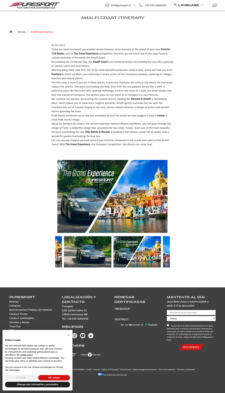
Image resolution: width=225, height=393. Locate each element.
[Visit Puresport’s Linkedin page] (91, 337)
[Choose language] (191, 318)
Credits (89, 369)
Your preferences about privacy (112, 375)
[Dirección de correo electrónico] (191, 312)
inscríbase (191, 347)
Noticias (22, 31)
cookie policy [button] (26, 355)
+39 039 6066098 (77, 318)
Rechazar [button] (21, 377)
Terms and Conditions (166, 369)
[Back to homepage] (11, 31)
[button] (214, 5)
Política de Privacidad (109, 369)
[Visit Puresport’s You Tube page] (82, 337)
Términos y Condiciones (186, 369)
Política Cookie (125, 369)
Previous (50, 253)
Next (174, 253)
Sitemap (96, 369)
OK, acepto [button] (54, 377)
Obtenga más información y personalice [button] (37, 384)
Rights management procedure (145, 369)
